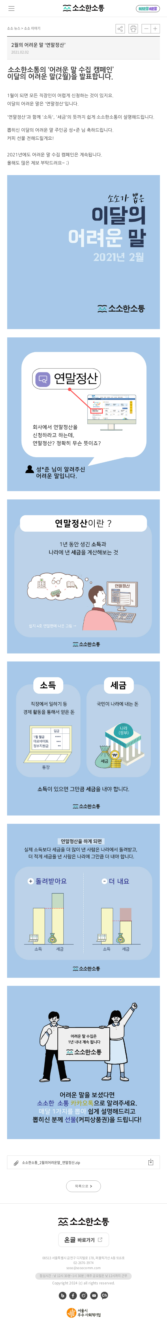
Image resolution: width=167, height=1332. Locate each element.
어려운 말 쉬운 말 (148, 8)
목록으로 (83, 1186)
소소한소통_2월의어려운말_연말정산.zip (83, 1162)
